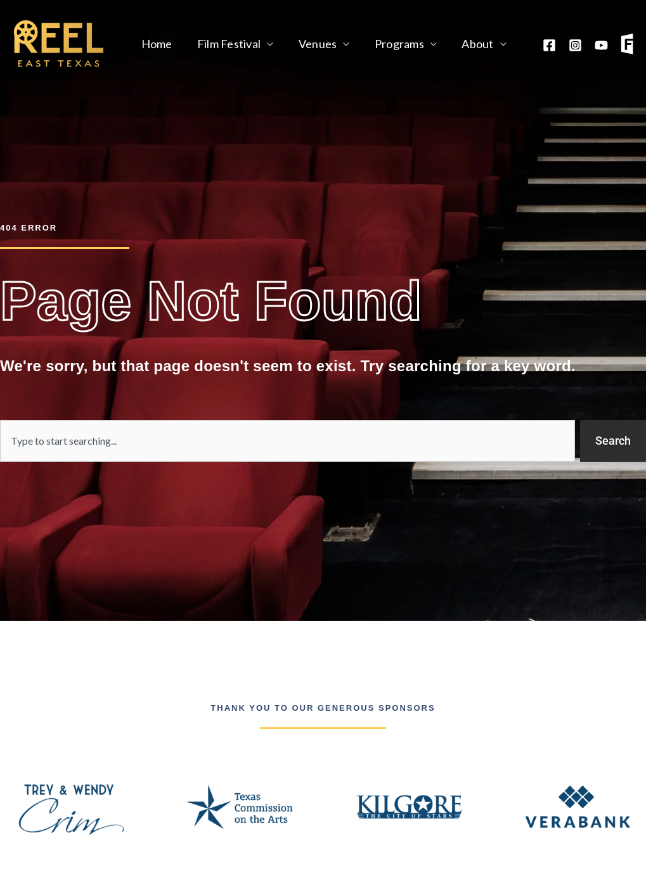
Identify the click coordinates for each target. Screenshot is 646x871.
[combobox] (287, 441)
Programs (392, 44)
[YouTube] (601, 45)
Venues (313, 44)
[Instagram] (575, 45)
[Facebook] (549, 45)
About (468, 44)
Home (155, 44)
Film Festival (225, 44)
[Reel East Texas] (59, 42)
